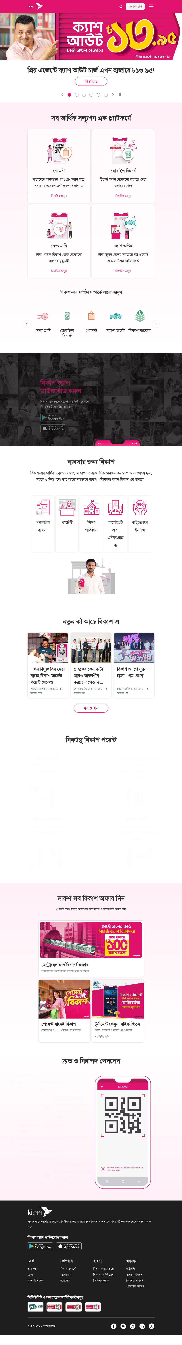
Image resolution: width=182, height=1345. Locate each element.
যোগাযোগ (65, 1274)
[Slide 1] (76, 95)
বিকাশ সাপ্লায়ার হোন (104, 1269)
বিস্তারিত (91, 81)
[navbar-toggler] (151, 6)
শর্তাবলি (130, 1269)
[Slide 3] (91, 95)
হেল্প (30, 1274)
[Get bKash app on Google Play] (40, 1246)
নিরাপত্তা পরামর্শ (134, 1280)
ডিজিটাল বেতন (101, 1280)
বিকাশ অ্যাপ (135, 6)
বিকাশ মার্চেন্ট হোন (103, 1274)
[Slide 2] (84, 95)
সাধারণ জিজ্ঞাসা (134, 1274)
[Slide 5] (106, 95)
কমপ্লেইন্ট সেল (35, 1280)
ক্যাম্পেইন (33, 1269)
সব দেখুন (91, 708)
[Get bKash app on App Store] (69, 1246)
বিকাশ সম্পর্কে (68, 1269)
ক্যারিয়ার (65, 1280)
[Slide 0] (69, 95)
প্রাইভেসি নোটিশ (135, 1286)
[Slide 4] (98, 95)
